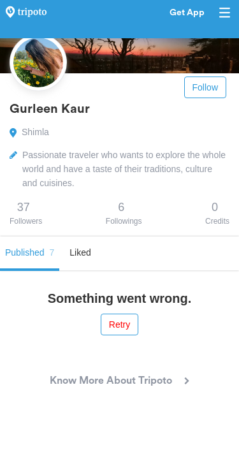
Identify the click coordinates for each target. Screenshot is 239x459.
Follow (205, 87)
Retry (119, 324)
